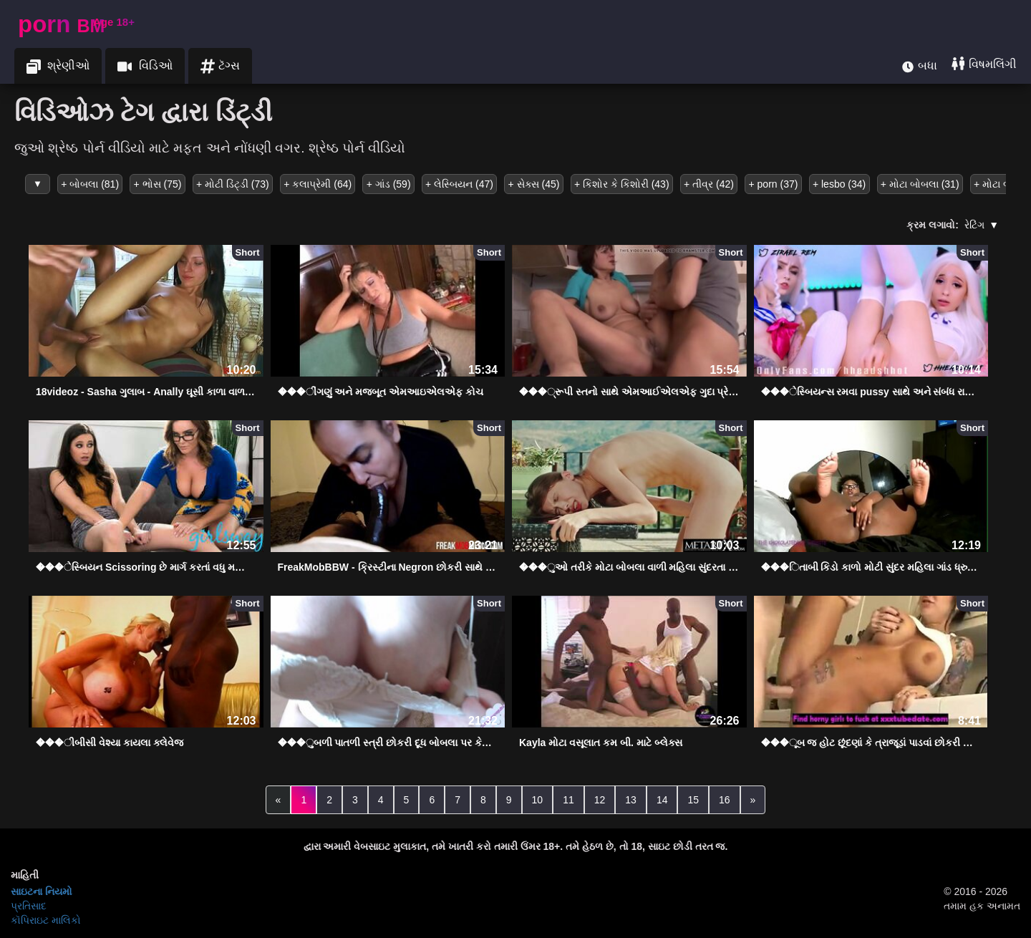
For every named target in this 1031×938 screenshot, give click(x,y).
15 (693, 800)
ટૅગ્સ (220, 66)
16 (724, 800)
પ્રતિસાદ (29, 906)
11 (568, 800)
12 (600, 800)
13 (630, 800)
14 (662, 800)
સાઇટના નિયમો (41, 891)
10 (537, 800)
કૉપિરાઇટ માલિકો (46, 920)
